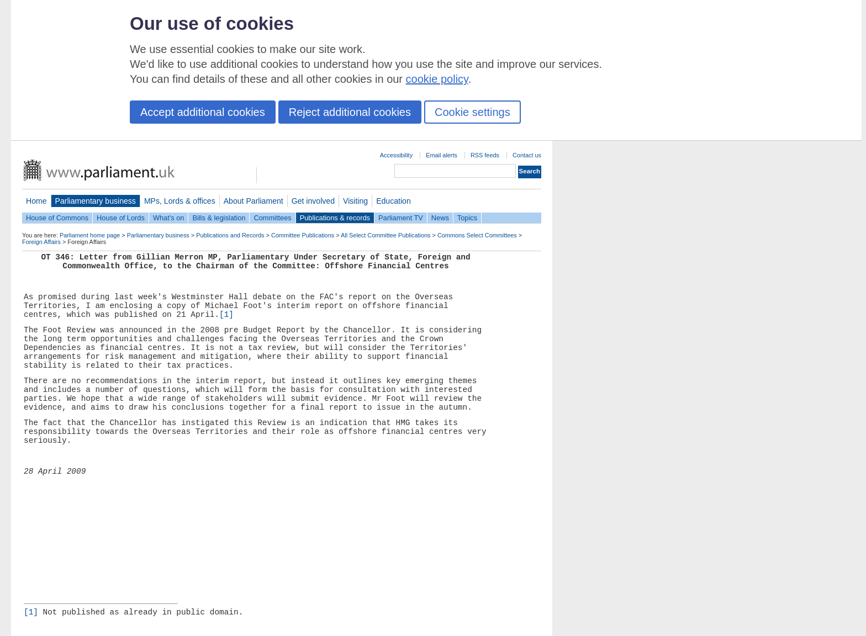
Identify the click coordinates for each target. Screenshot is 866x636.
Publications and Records (230, 235)
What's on (168, 218)
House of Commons (57, 218)
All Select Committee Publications (386, 235)
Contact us (527, 155)
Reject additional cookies (350, 112)
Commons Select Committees (477, 235)
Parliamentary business (95, 201)
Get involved (313, 201)
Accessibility (396, 155)
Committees (272, 218)
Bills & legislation (218, 218)
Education (393, 201)
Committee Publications (302, 235)
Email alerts (441, 155)
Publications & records (335, 218)
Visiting (355, 201)
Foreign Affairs (41, 242)
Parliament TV (400, 218)
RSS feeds (485, 155)
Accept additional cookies (202, 112)
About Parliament (253, 201)
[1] (226, 314)
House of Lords (121, 218)
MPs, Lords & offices (179, 201)
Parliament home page (90, 235)
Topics (467, 218)
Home (36, 201)
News (440, 218)
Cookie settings (472, 112)
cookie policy (437, 79)
